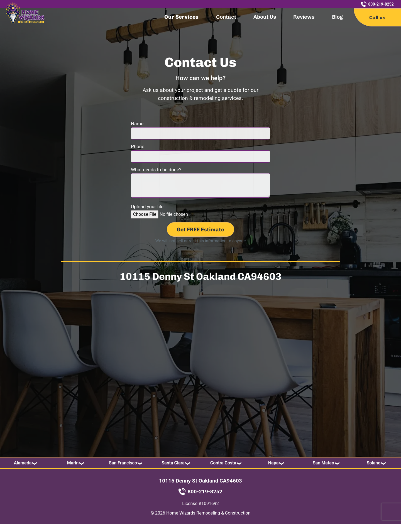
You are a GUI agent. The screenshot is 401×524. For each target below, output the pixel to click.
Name (200, 128)
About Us (264, 17)
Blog (337, 17)
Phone (200, 151)
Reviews (303, 17)
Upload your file (172, 211)
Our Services (181, 17)
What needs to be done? (200, 183)
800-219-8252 (377, 4)
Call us (377, 17)
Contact (226, 17)
